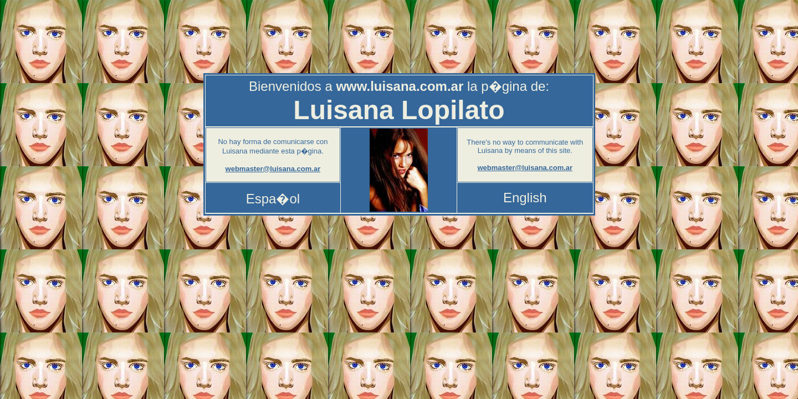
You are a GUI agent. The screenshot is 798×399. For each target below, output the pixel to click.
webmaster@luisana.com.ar (273, 169)
